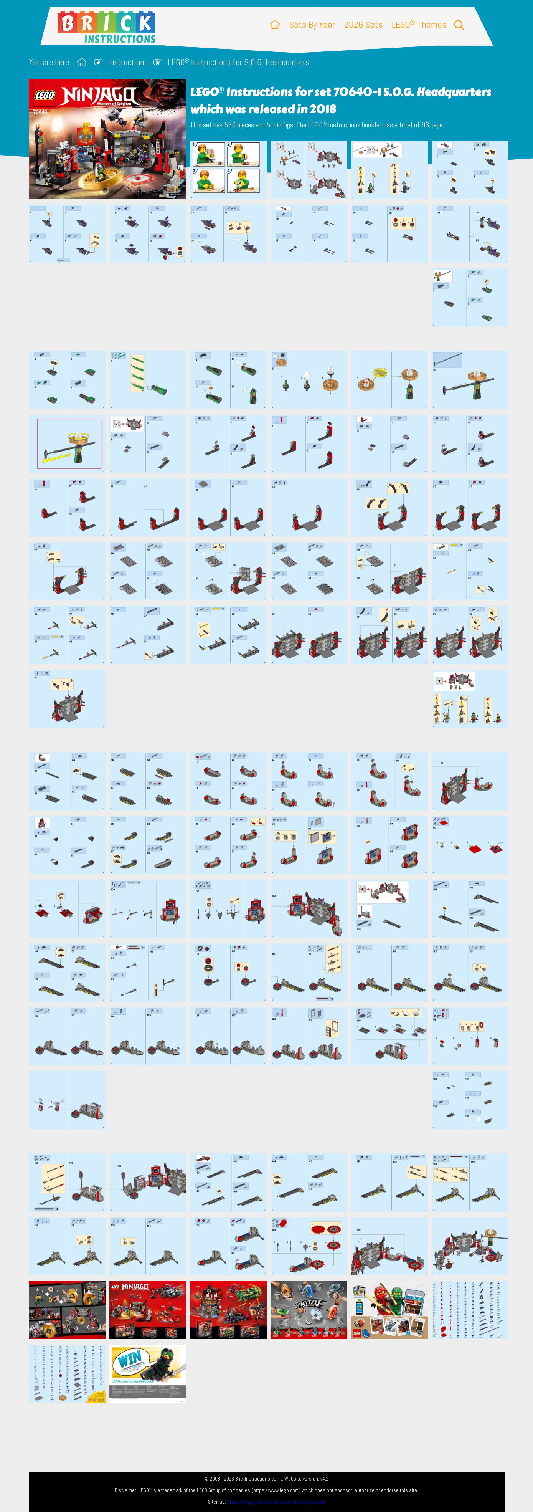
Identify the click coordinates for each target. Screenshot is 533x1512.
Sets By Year (312, 24)
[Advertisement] (270, 306)
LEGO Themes (419, 24)
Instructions (128, 62)
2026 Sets (363, 24)
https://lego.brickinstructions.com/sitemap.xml (276, 1502)
